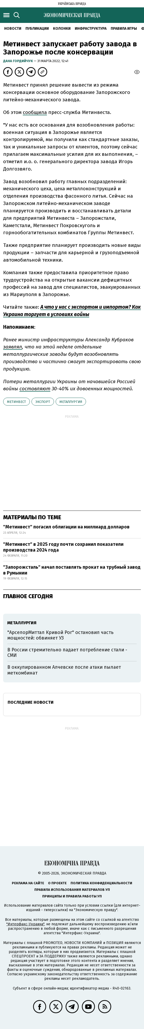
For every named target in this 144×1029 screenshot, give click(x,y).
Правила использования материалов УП (72, 890)
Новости (12, 28)
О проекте (57, 883)
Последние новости (31, 702)
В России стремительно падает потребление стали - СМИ (67, 652)
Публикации (37, 28)
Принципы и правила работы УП (72, 896)
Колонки (62, 28)
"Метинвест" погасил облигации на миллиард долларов (66, 527)
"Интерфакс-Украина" (25, 924)
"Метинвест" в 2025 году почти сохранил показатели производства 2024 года (63, 547)
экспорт (42, 402)
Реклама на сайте (28, 883)
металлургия (71, 402)
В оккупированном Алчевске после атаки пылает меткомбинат (64, 670)
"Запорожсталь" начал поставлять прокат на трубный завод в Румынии (72, 570)
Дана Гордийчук (18, 61)
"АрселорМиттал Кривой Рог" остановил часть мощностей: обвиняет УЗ (60, 635)
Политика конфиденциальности (101, 883)
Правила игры (124, 28)
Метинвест (16, 402)
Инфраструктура (90, 28)
